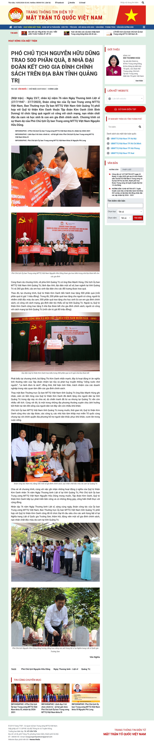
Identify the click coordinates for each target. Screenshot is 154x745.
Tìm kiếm (138, 218)
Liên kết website (118, 90)
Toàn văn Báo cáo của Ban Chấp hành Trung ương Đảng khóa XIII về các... (85, 33)
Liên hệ (47, 3)
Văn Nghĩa (22, 89)
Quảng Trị (85, 669)
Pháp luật (127, 170)
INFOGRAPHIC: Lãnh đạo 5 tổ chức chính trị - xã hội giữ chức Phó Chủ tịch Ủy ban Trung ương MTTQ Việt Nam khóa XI (55, 708)
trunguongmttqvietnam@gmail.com (39, 737)
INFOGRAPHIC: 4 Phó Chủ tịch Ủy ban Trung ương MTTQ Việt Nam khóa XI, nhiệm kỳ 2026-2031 (24, 708)
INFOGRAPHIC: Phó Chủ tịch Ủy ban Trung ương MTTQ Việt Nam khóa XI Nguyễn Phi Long (86, 707)
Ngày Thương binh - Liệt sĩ (66, 669)
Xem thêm (139, 81)
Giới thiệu (114, 49)
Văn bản (113, 163)
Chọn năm (112, 218)
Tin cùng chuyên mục (27, 679)
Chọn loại (112, 211)
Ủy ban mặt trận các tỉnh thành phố (125, 119)
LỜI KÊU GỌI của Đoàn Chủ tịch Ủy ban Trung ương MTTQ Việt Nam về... (128, 33)
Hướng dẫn (113, 170)
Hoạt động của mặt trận (22, 41)
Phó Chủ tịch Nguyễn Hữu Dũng (35, 669)
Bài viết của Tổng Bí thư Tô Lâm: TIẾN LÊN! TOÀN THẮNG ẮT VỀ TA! (42, 33)
